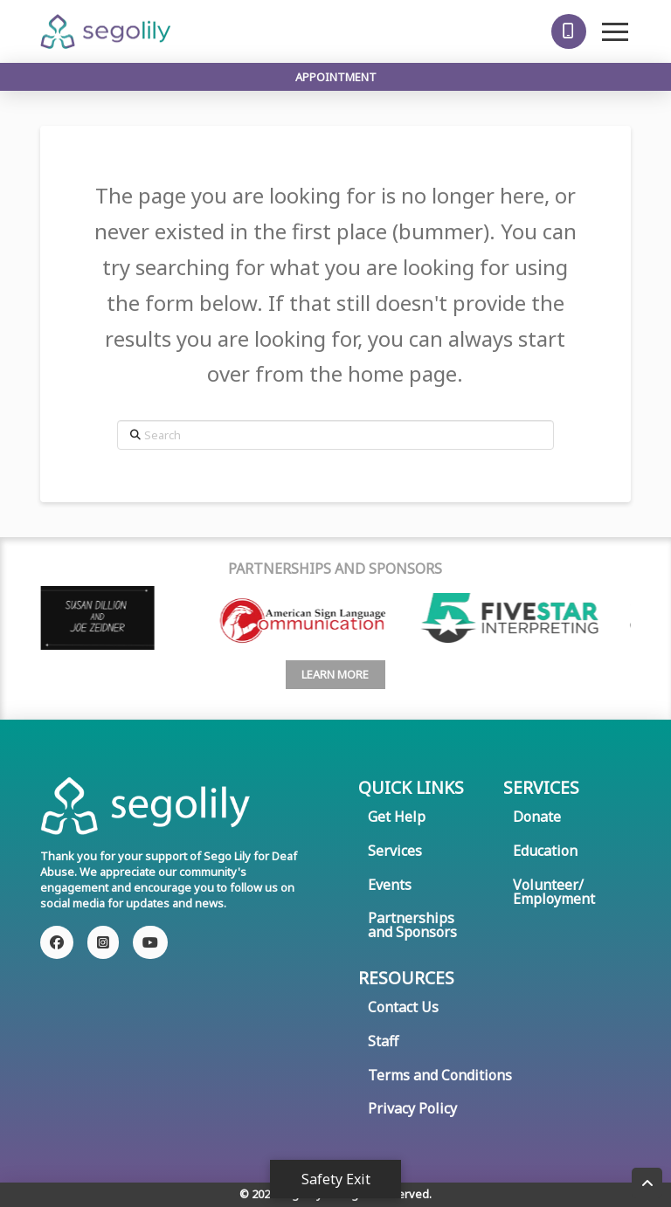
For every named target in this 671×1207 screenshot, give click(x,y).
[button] (568, 31)
